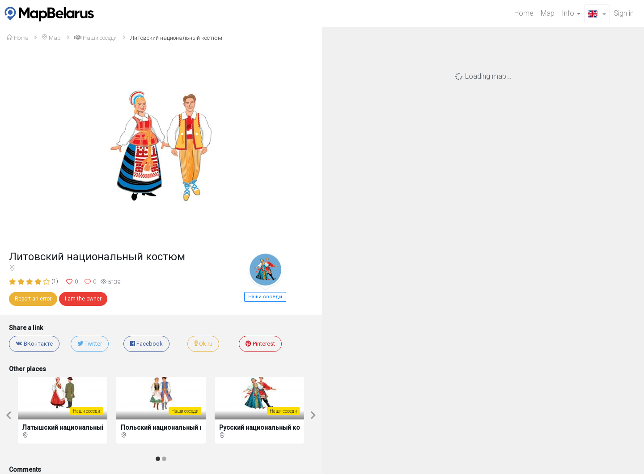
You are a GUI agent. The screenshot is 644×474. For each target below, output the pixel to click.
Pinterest (260, 343)
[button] (597, 14)
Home (524, 13)
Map (548, 13)
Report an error (33, 299)
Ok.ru (203, 343)
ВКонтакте (34, 343)
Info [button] (571, 13)
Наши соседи (95, 37)
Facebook (146, 343)
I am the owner (83, 299)
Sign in (624, 13)
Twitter (89, 343)
